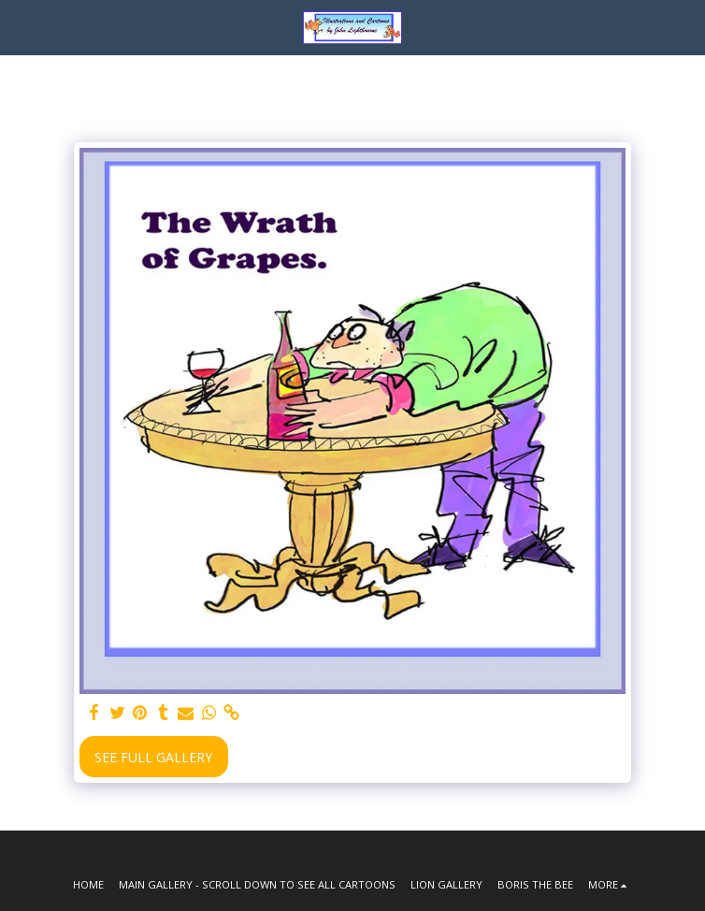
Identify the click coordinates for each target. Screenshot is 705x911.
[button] (20, 26)
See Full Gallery (153, 757)
